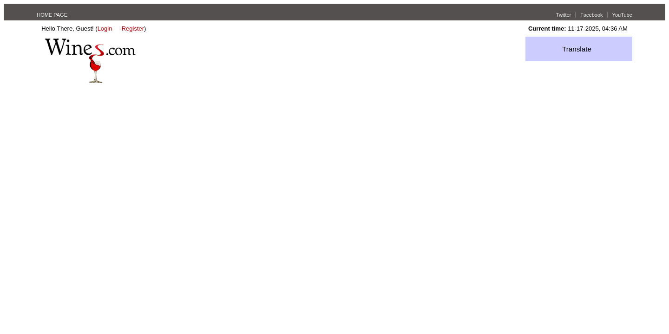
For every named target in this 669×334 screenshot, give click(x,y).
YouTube (622, 15)
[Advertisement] (334, 153)
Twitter (563, 15)
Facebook (591, 15)
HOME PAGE (52, 15)
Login (105, 28)
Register (133, 28)
